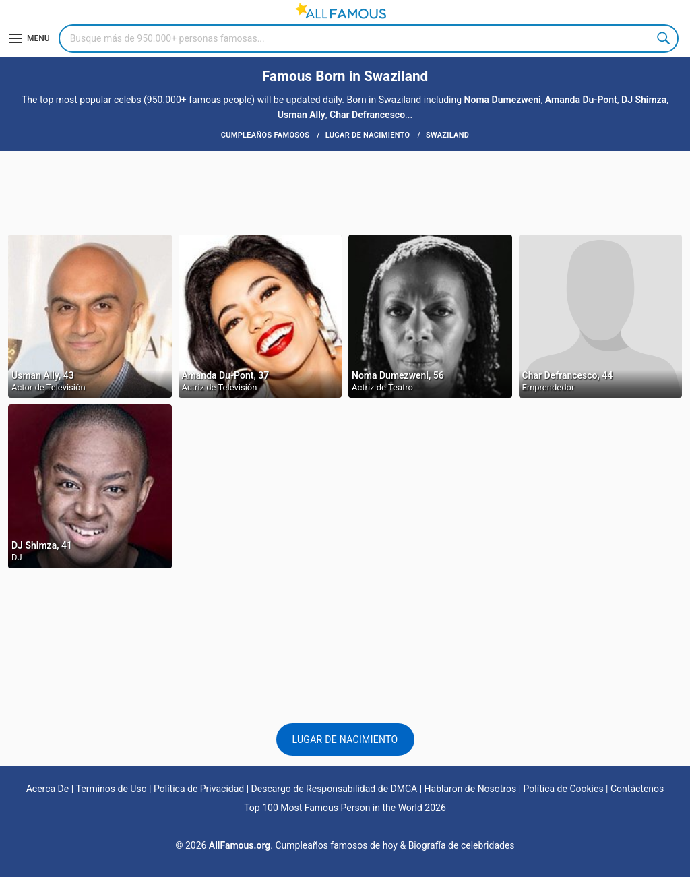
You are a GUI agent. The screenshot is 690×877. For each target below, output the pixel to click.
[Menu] (29, 38)
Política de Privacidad (199, 788)
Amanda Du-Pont (581, 99)
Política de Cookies (564, 788)
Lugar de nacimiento (345, 739)
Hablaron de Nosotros (471, 788)
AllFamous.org (239, 845)
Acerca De (47, 788)
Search (664, 38)
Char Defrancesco (367, 114)
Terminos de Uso (111, 788)
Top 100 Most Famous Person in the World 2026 (345, 807)
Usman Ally (301, 114)
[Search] (369, 38)
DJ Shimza (643, 99)
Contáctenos (637, 788)
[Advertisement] (345, 191)
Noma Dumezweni (502, 99)
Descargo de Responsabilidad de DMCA (334, 788)
